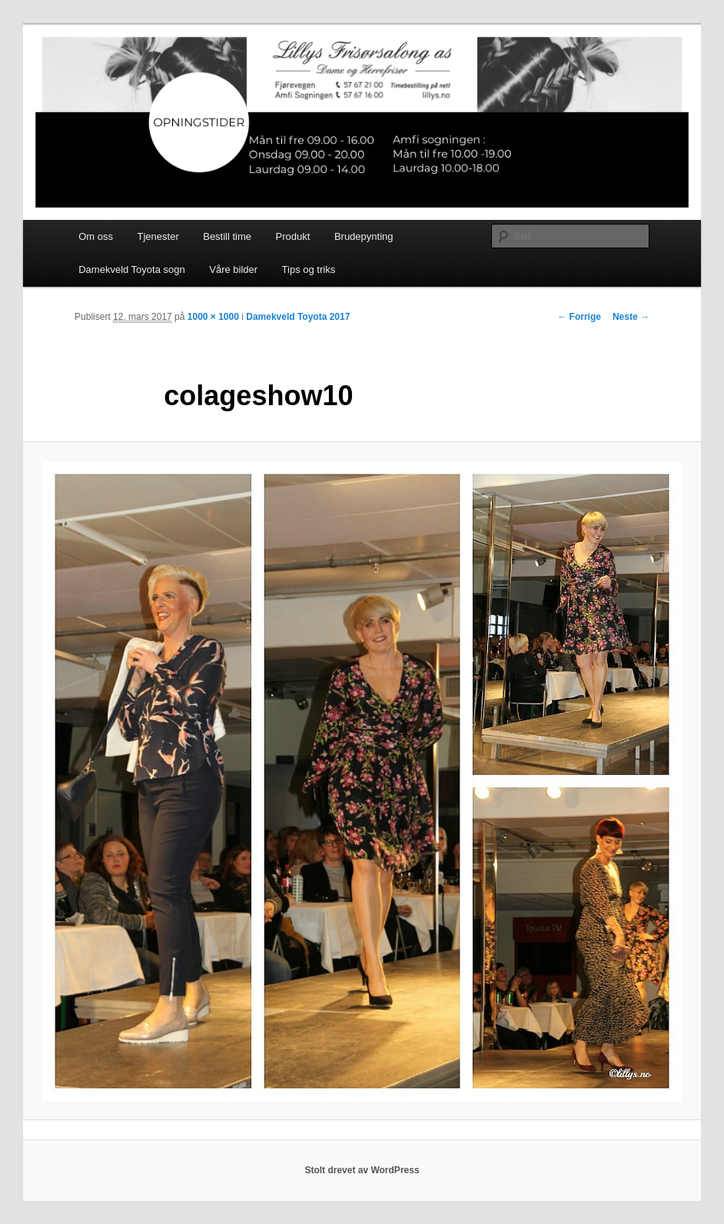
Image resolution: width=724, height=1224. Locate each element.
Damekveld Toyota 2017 (298, 316)
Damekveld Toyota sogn (131, 269)
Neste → (631, 316)
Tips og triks (309, 269)
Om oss (95, 236)
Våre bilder (233, 269)
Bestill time (227, 236)
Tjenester (158, 236)
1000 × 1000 (213, 316)
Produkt (293, 236)
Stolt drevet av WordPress (361, 1170)
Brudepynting (364, 236)
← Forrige (579, 316)
